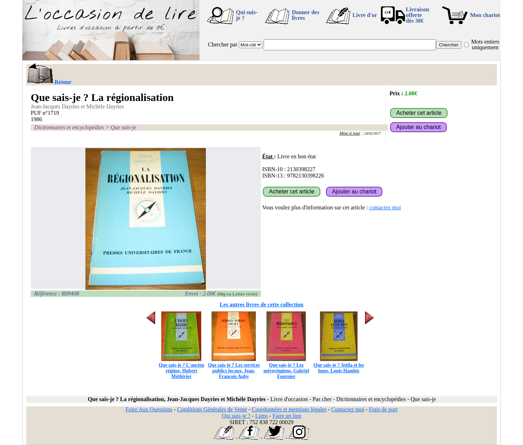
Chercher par (222, 44)
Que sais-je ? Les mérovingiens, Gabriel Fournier (286, 368)
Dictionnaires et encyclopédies (69, 127)
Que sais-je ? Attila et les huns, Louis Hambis (339, 365)
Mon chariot (485, 15)
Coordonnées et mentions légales (289, 409)
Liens (261, 416)
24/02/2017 (372, 133)
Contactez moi (347, 409)
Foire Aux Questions (148, 409)
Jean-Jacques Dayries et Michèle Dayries (77, 106)
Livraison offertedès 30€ (417, 15)
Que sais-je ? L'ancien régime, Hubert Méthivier (181, 368)
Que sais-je (123, 127)
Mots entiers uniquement (485, 44)
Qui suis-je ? (247, 15)
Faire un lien (286, 416)
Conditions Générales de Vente (212, 409)
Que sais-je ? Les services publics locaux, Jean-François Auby (234, 368)
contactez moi (385, 207)
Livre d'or (365, 15)
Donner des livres (305, 15)
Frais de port (383, 409)
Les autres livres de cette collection (261, 305)
